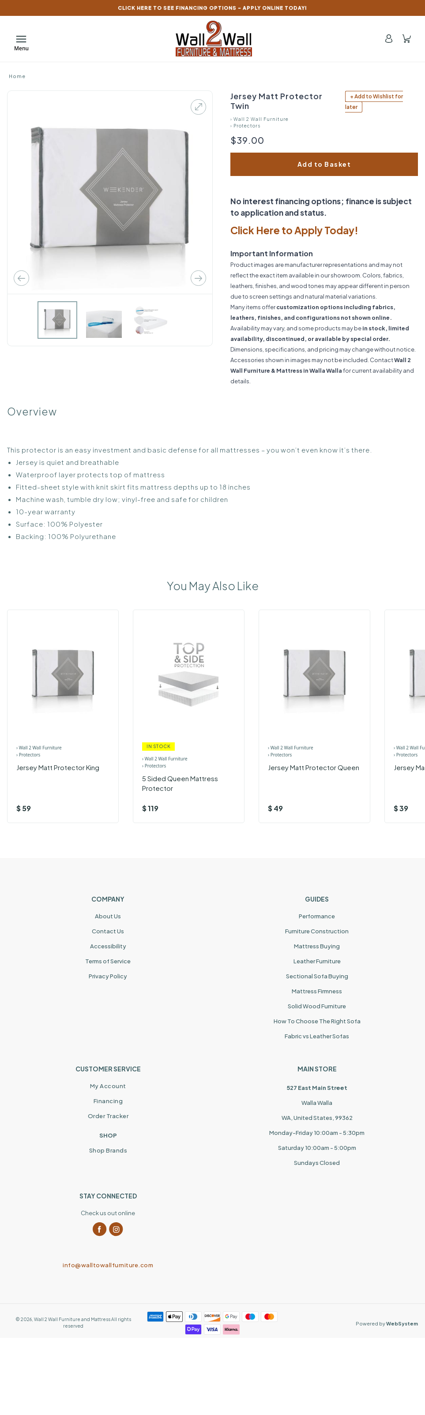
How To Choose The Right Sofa (317, 1021)
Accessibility (108, 946)
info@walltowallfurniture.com (108, 1265)
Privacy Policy (108, 976)
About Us (108, 916)
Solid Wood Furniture (317, 1006)
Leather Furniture (317, 961)
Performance (317, 916)
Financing (108, 1100)
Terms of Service (108, 961)
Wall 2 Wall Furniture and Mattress (72, 1319)
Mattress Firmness (317, 991)
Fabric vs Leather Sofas (317, 1036)
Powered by (387, 1323)
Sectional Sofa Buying (317, 976)
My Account (108, 1085)
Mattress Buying (317, 946)
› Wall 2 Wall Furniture (259, 119)
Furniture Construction (317, 931)
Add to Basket (324, 164)
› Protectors (245, 125)
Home (17, 76)
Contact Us (108, 931)
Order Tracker (108, 1115)
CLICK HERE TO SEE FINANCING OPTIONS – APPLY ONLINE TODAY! (212, 8)
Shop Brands (108, 1150)
